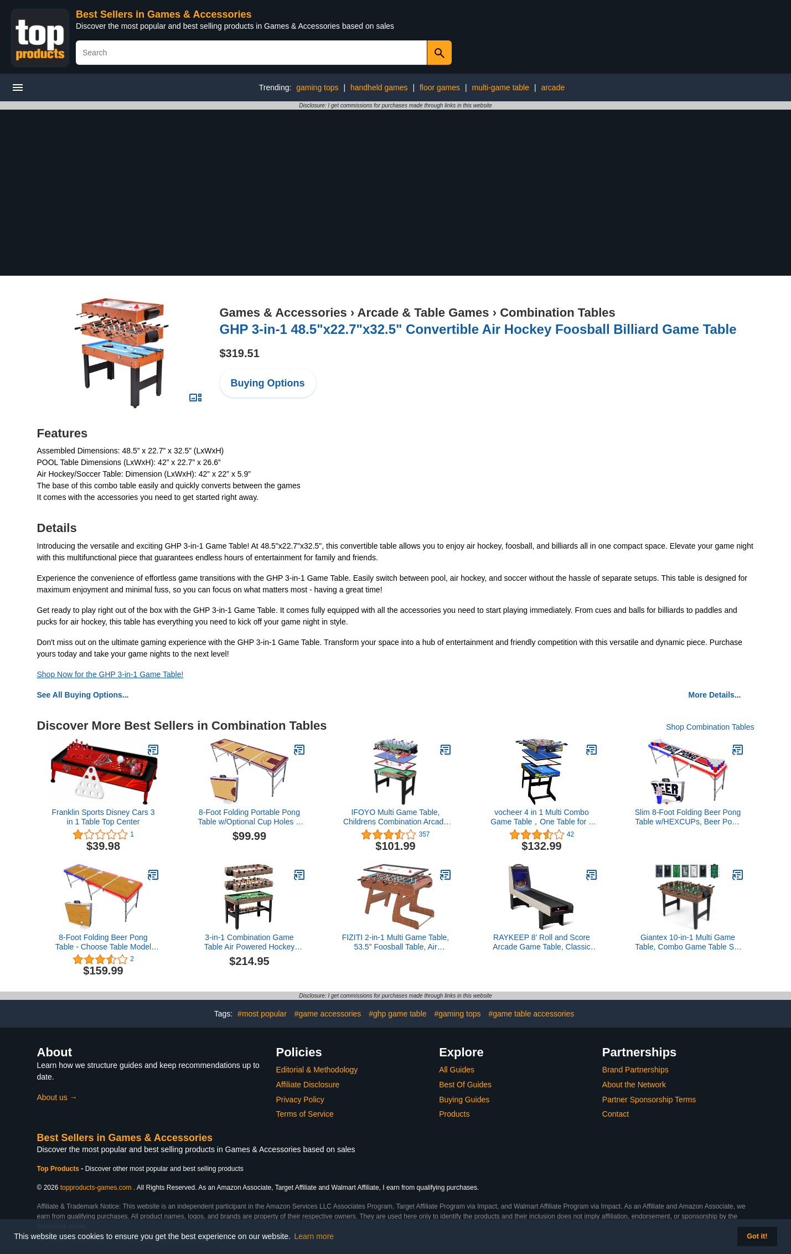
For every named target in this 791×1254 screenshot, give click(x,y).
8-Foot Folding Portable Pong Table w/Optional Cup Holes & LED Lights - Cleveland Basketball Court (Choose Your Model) (249, 817)
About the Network (634, 1084)
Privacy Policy (300, 1099)
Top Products (59, 1169)
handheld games (379, 87)
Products (454, 1113)
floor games (440, 87)
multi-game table (501, 87)
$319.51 (240, 353)
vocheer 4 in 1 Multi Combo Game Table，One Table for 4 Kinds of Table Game (541, 817)
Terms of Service (305, 1113)
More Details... (715, 694)
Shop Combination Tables (710, 727)
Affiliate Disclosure (308, 1084)
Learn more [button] (314, 1236)
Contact (615, 1113)
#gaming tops (457, 1013)
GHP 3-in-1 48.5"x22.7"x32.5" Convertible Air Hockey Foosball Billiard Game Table (478, 329)
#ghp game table (397, 1013)
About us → (57, 1097)
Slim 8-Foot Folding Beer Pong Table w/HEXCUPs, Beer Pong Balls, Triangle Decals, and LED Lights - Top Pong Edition (688, 817)
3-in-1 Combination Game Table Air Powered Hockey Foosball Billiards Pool (249, 942)
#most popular (262, 1013)
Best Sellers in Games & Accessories (164, 14)
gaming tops (317, 87)
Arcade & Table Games (423, 312)
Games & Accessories (283, 312)
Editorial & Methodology (317, 1069)
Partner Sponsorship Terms (649, 1099)
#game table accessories (531, 1013)
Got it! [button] (757, 1236)
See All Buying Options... (83, 694)
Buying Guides (464, 1099)
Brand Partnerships (635, 1069)
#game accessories (327, 1013)
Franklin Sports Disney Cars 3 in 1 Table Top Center (103, 817)
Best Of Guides (465, 1084)
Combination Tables (558, 312)
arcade (553, 87)
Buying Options (268, 383)
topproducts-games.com (96, 1187)
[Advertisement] (396, 192)
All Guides (456, 1069)
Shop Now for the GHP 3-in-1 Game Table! (110, 674)
